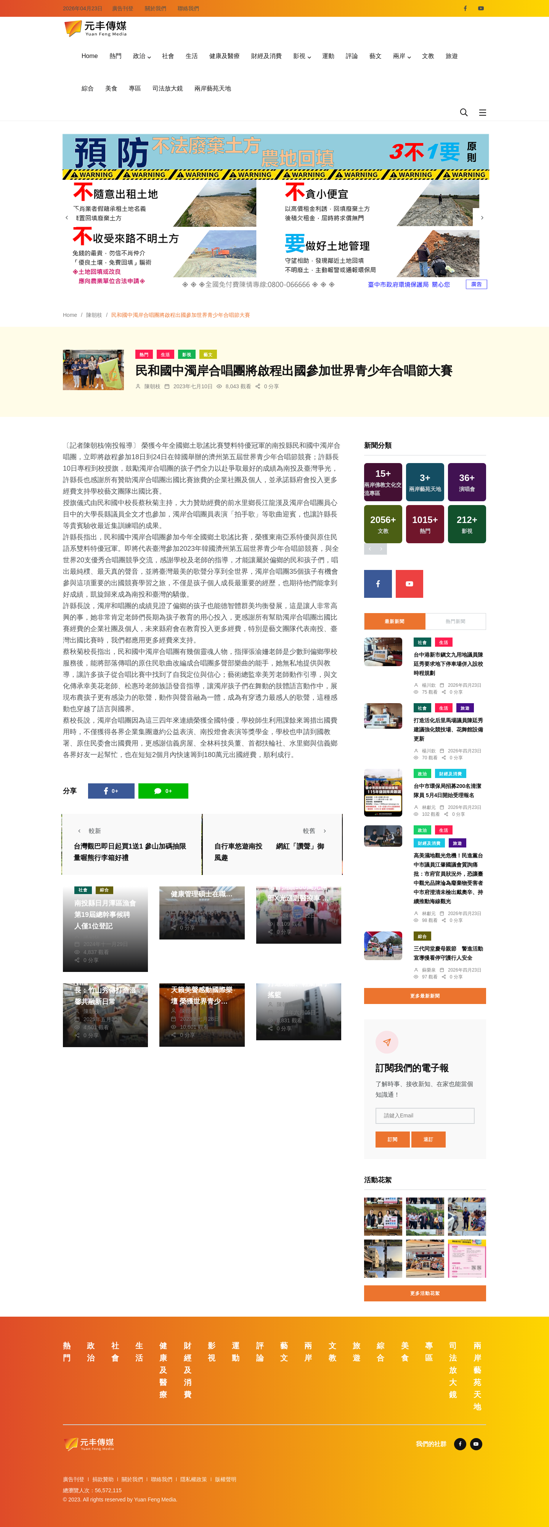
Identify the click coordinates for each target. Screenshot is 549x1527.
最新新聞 (395, 621)
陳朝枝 (94, 315)
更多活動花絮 (425, 1293)
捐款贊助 (103, 1479)
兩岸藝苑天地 (212, 88)
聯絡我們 (188, 8)
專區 (135, 88)
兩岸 (399, 56)
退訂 (428, 1139)
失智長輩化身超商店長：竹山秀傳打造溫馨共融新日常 (105, 990)
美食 (111, 88)
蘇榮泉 (429, 970)
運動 (328, 56)
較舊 (317, 831)
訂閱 (393, 1139)
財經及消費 (266, 56)
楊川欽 (429, 685)
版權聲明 (225, 1479)
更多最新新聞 (425, 996)
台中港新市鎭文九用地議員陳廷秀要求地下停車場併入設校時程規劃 (448, 664)
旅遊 (452, 56)
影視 (299, 56)
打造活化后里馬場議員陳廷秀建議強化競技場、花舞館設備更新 (448, 730)
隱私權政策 (193, 1479)
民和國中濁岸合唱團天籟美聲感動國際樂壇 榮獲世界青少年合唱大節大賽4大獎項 (202, 1001)
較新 (87, 831)
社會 (168, 56)
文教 (428, 56)
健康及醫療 (224, 56)
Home (90, 56)
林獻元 (429, 807)
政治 (139, 56)
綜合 (88, 88)
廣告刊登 (122, 8)
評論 (352, 56)
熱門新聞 (456, 621)
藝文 (375, 56)
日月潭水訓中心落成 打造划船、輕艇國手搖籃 (298, 983)
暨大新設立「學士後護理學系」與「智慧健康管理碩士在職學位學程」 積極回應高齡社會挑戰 (202, 894)
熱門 (115, 56)
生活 (192, 56)
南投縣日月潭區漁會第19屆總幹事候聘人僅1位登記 (105, 915)
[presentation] (66, 217)
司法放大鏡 (167, 88)
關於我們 (155, 8)
